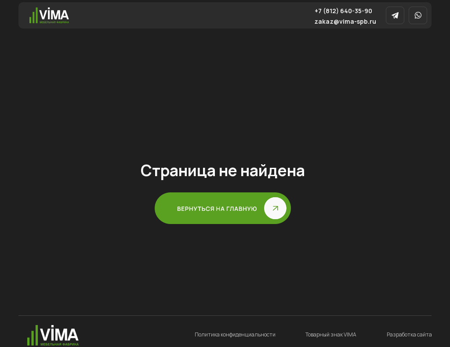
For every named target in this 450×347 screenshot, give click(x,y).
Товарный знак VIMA (330, 334)
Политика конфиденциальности (235, 334)
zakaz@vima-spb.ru (345, 21)
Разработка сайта (409, 334)
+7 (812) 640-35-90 (343, 11)
